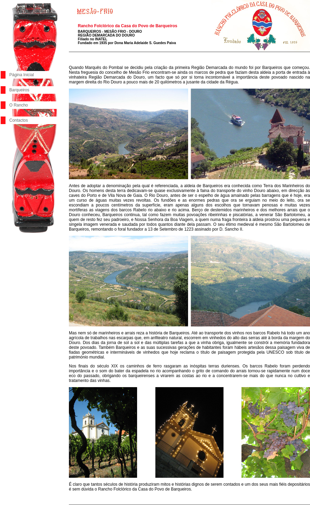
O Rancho (18, 105)
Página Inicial (21, 74)
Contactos (18, 120)
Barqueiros (19, 90)
